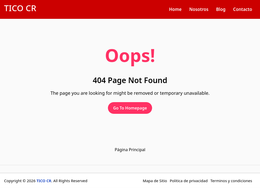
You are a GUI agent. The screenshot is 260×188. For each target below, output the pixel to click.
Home (175, 9)
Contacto (242, 9)
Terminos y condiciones (231, 180)
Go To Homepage (130, 108)
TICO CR (20, 8)
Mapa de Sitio (155, 180)
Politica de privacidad (189, 180)
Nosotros (198, 9)
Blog (220, 9)
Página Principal (130, 149)
